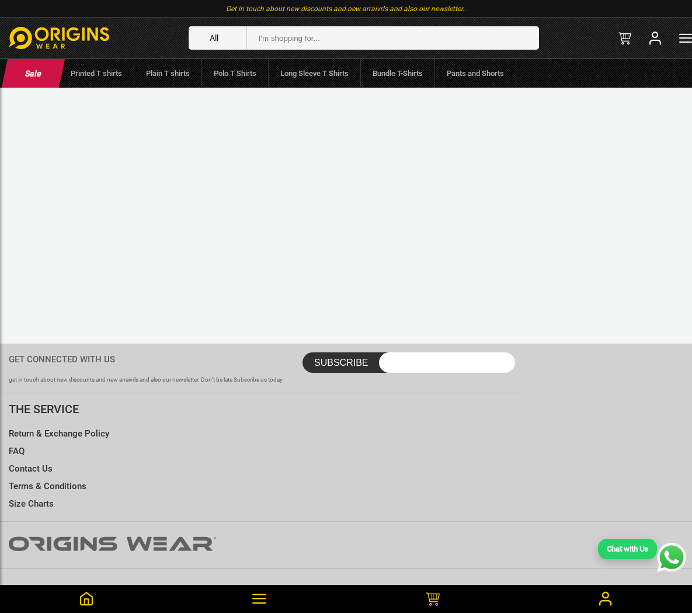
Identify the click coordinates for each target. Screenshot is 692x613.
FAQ (17, 451)
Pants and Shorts (475, 73)
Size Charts (31, 503)
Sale (33, 73)
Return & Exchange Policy (59, 433)
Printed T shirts (96, 73)
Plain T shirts (168, 73)
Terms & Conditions (47, 486)
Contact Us (31, 468)
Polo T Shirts (235, 73)
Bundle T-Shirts (398, 73)
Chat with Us (627, 549)
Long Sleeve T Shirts (314, 73)
